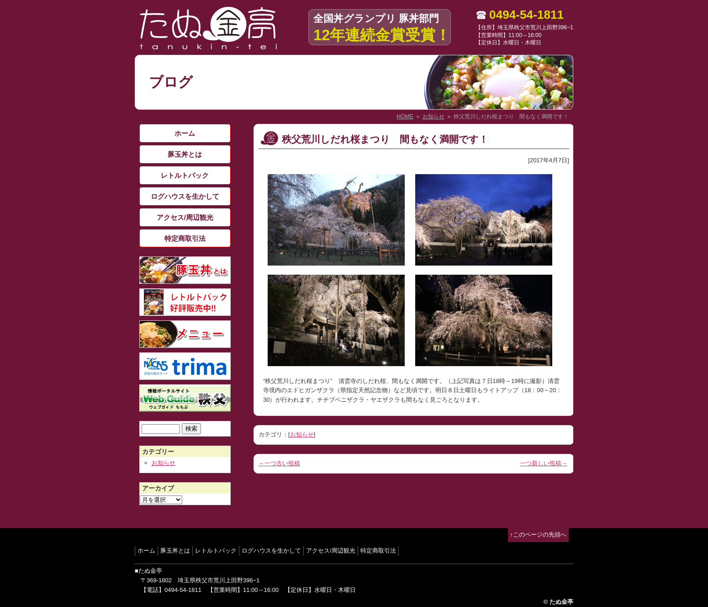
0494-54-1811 (526, 14)
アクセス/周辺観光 (185, 217)
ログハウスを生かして (185, 196)
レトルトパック (185, 175)
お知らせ (433, 116)
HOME (404, 116)
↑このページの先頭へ (538, 534)
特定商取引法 (185, 238)
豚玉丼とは (185, 154)
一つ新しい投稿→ (543, 463)
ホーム (184, 133)
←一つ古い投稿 (279, 463)
